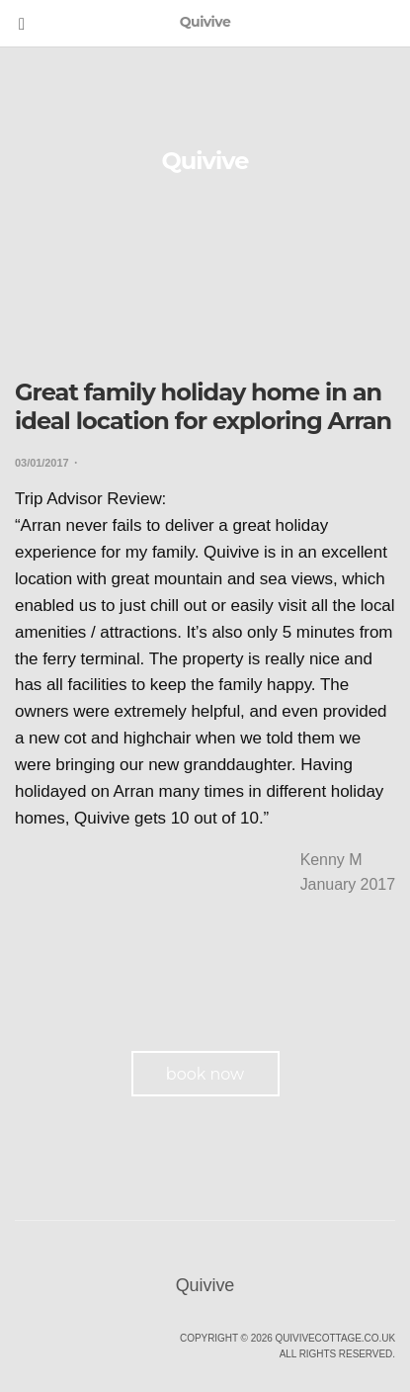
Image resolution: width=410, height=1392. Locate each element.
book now (205, 1074)
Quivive (205, 160)
